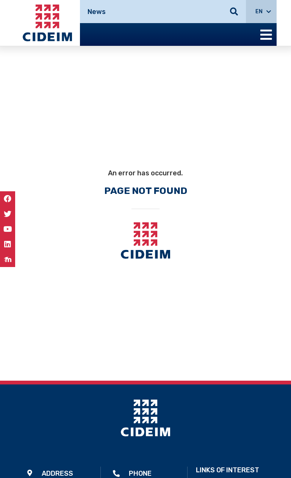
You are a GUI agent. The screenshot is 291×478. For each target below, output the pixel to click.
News (97, 12)
